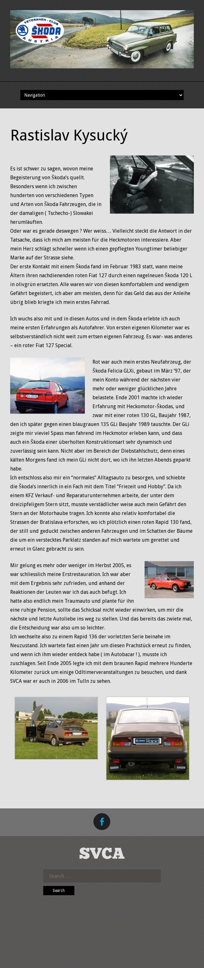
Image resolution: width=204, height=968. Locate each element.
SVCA (102, 854)
